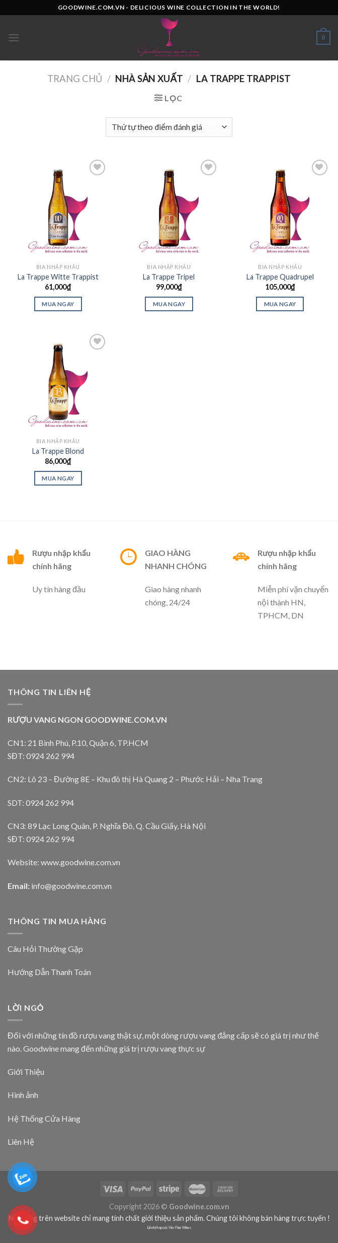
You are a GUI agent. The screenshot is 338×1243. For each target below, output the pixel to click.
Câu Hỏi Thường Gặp (45, 948)
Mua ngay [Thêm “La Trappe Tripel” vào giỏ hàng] (169, 304)
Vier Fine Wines (179, 1227)
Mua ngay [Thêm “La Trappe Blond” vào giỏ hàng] (58, 478)
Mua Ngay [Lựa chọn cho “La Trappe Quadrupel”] (280, 304)
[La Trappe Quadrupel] (279, 207)
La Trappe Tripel (169, 276)
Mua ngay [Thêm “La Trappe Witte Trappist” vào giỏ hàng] (58, 304)
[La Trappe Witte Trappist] (58, 207)
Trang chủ (74, 78)
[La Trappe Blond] (58, 382)
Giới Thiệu (26, 1071)
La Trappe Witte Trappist (58, 276)
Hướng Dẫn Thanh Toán (49, 972)
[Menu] (14, 37)
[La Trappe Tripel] (168, 207)
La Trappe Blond (58, 451)
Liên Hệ (21, 1141)
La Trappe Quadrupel (280, 276)
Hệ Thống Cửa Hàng (44, 1118)
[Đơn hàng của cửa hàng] (169, 127)
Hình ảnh (23, 1094)
